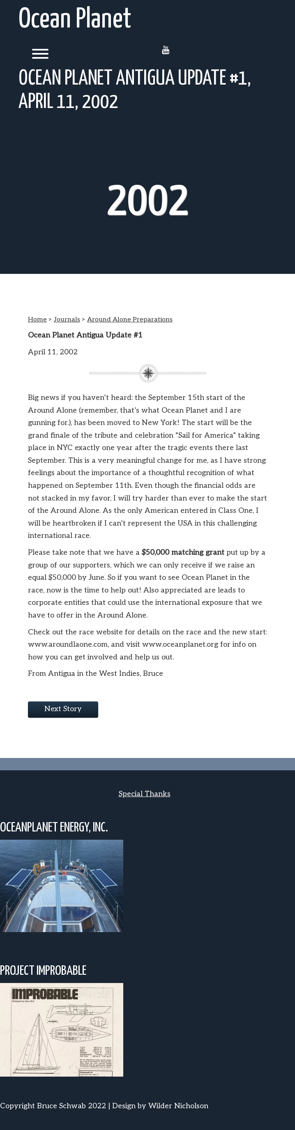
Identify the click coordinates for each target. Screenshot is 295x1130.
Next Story (63, 709)
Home (37, 320)
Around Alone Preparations (130, 320)
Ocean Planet (74, 20)
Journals (67, 320)
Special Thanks (145, 794)
